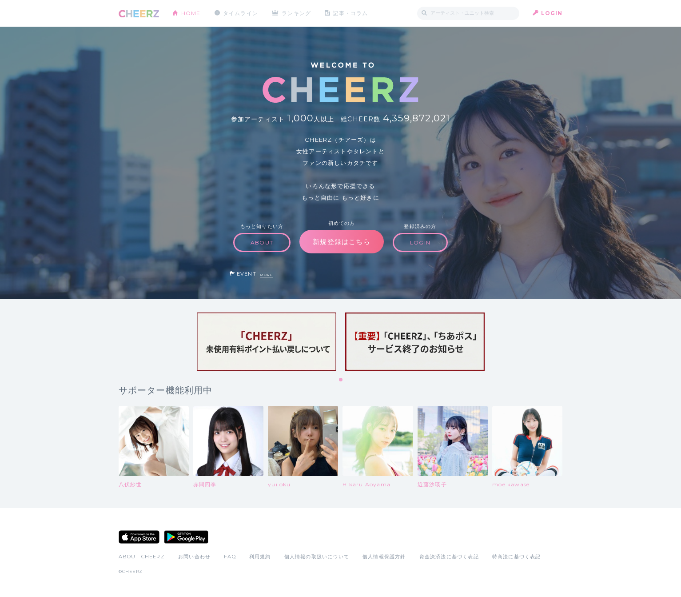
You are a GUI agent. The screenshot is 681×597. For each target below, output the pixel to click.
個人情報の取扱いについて (316, 556)
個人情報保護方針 (384, 556)
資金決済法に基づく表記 (449, 556)
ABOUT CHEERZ (142, 556)
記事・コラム (350, 13)
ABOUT (262, 242)
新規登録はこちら (341, 241)
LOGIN (552, 13)
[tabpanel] (266, 342)
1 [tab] (341, 380)
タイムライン (240, 13)
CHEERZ (139, 13)
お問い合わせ (194, 556)
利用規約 (260, 556)
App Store (139, 537)
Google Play (186, 537)
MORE (266, 275)
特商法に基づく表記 (516, 556)
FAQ (230, 556)
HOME (191, 13)
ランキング (296, 13)
